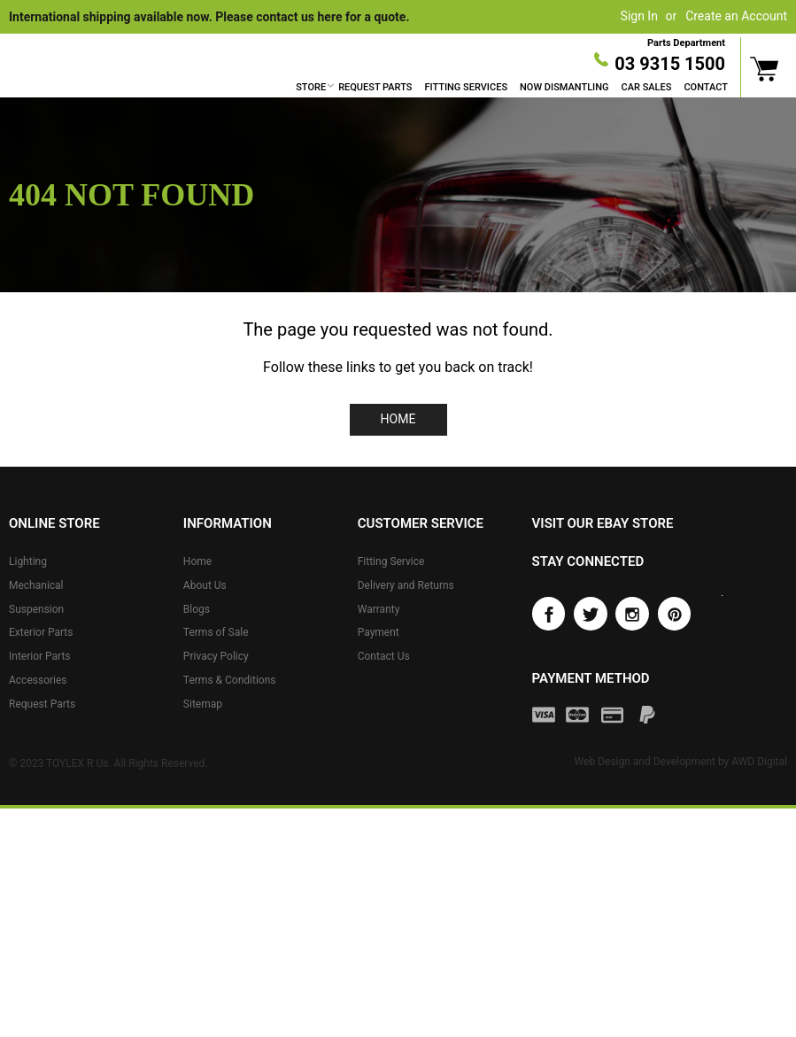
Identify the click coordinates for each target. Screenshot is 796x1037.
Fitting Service (391, 561)
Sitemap (202, 704)
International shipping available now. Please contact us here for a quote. (209, 17)
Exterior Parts (41, 632)
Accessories (38, 680)
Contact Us (384, 656)
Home (398, 419)
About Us (205, 585)
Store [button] (311, 87)
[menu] (512, 87)
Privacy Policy (216, 656)
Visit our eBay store (603, 523)
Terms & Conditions (229, 680)
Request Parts (375, 87)
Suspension (36, 608)
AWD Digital (759, 761)
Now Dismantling (564, 87)
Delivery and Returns (406, 585)
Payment (378, 632)
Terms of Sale (216, 632)
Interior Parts (40, 656)
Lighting (28, 561)
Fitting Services (465, 87)
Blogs (196, 608)
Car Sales (647, 87)
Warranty (379, 608)
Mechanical (36, 585)
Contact (706, 87)
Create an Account (736, 16)
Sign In (639, 16)
